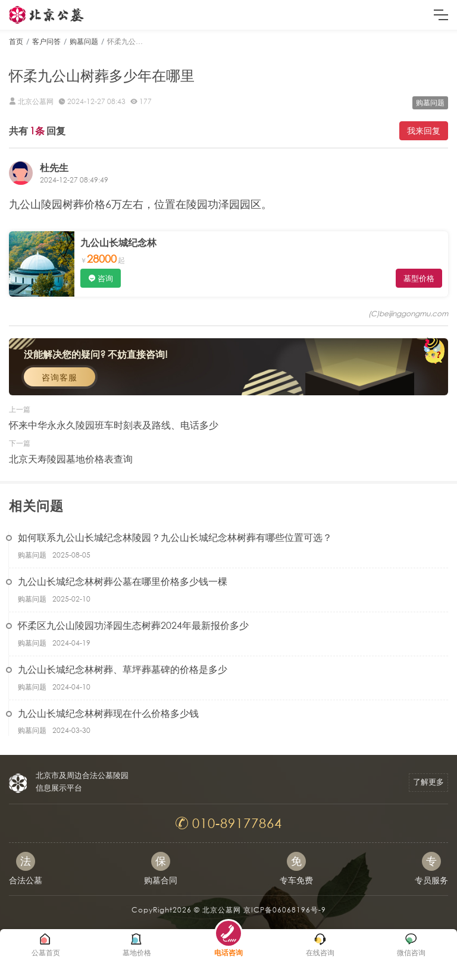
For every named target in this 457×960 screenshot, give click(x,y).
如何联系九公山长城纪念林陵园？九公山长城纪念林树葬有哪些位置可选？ (175, 537)
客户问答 (46, 41)
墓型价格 (418, 278)
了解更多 (428, 782)
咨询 (105, 278)
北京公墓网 (221, 910)
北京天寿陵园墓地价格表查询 (71, 458)
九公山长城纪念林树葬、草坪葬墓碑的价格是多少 (122, 669)
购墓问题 (84, 41)
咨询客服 (59, 377)
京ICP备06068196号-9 (284, 910)
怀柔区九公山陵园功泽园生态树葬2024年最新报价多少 (133, 625)
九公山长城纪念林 (118, 242)
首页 (16, 41)
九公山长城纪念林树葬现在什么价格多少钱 (108, 713)
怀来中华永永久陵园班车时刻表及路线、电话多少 (113, 424)
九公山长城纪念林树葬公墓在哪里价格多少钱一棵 (122, 581)
